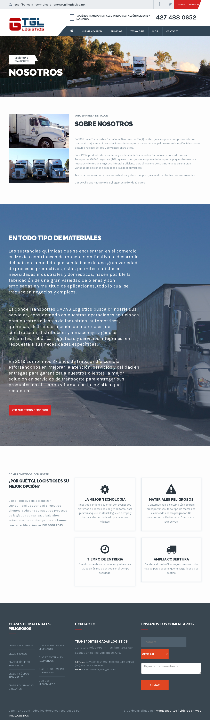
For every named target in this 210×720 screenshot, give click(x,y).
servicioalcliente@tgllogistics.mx (60, 4)
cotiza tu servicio (188, 4)
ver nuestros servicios (30, 410)
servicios (116, 31)
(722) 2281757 (82, 665)
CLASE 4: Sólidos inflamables (19, 675)
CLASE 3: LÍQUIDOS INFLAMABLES (19, 664)
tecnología (137, 31)
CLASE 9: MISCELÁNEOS (47, 682)
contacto (172, 31)
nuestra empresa (92, 31)
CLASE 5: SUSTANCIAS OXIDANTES (21, 687)
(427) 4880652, (94, 662)
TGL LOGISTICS (19, 715)
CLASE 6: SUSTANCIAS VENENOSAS (51, 647)
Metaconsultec (166, 710)
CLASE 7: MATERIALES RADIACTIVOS (51, 659)
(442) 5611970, (127, 662)
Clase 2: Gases (18, 653)
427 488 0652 (176, 17)
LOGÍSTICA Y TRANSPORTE (22, 59)
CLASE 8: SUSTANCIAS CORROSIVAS (51, 671)
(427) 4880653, (111, 662)
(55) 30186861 (96, 665)
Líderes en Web (190, 710)
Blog (155, 31)
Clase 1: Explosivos (21, 645)
